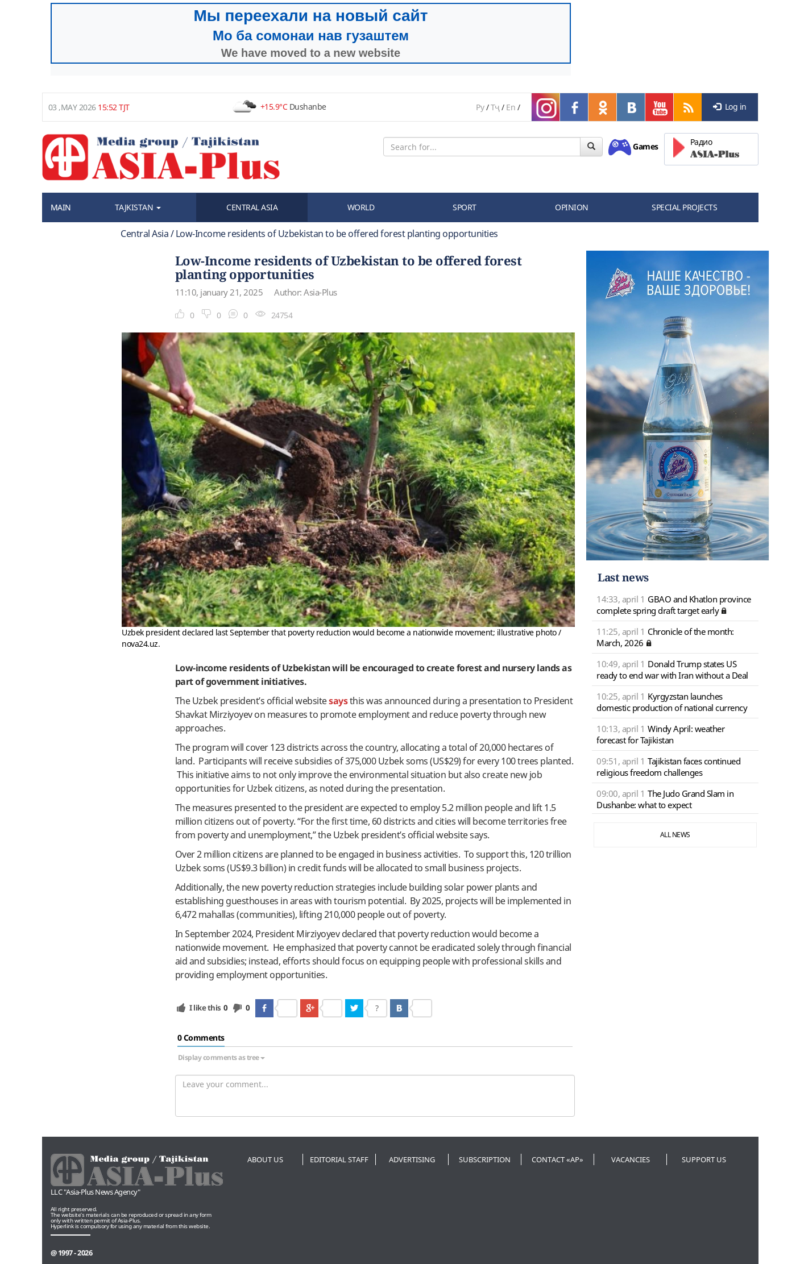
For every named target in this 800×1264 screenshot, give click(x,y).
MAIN (61, 207)
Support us (704, 1159)
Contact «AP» (557, 1159)
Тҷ (495, 107)
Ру (480, 107)
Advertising (412, 1159)
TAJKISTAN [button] (138, 207)
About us (265, 1159)
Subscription (485, 1159)
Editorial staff (339, 1159)
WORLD (361, 207)
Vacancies (630, 1159)
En (510, 107)
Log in (730, 106)
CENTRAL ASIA (251, 207)
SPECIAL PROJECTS (684, 207)
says (338, 701)
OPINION (571, 207)
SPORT (464, 207)
